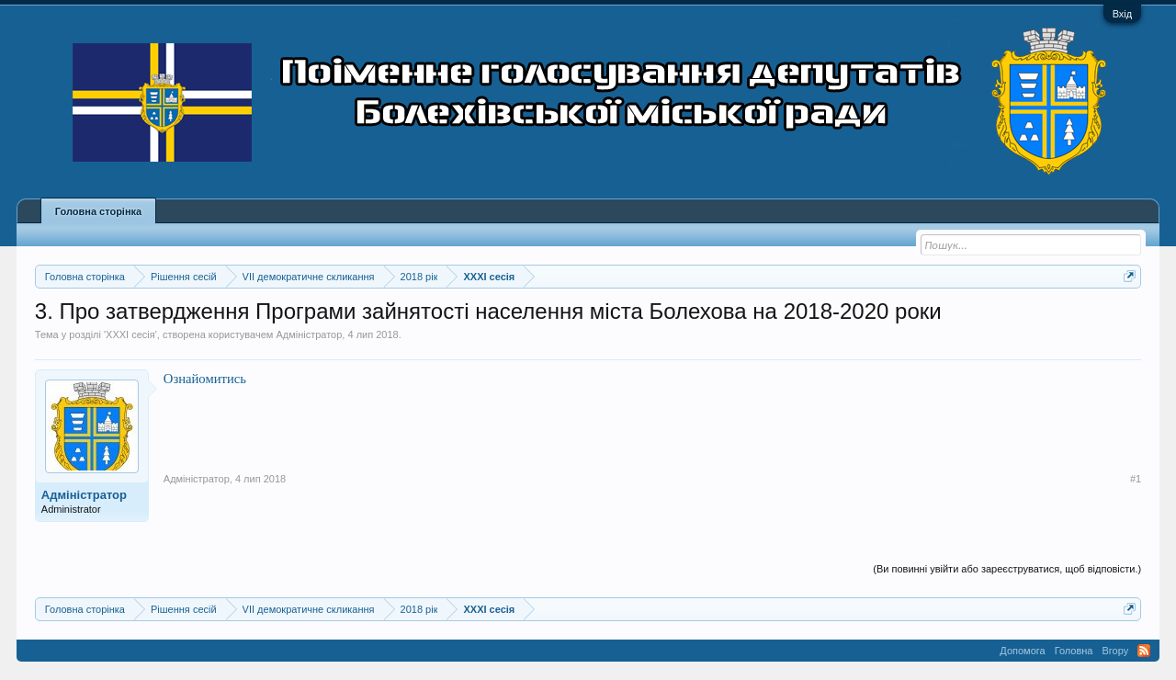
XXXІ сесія (130, 334)
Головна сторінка (98, 211)
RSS (1143, 650)
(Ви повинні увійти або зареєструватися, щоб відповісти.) (1007, 568)
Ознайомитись (205, 378)
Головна (1074, 650)
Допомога (1022, 650)
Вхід (1123, 13)
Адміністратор (309, 334)
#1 (1135, 478)
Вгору (1115, 650)
